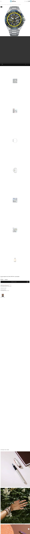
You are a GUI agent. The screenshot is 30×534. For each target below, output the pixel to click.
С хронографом (19, 4)
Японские (10, 4)
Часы (1, 4)
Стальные (13, 4)
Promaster (5, 4)
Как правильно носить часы (18, 487)
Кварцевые (15, 4)
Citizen (3, 4)
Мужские (8, 4)
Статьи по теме (5, 449)
